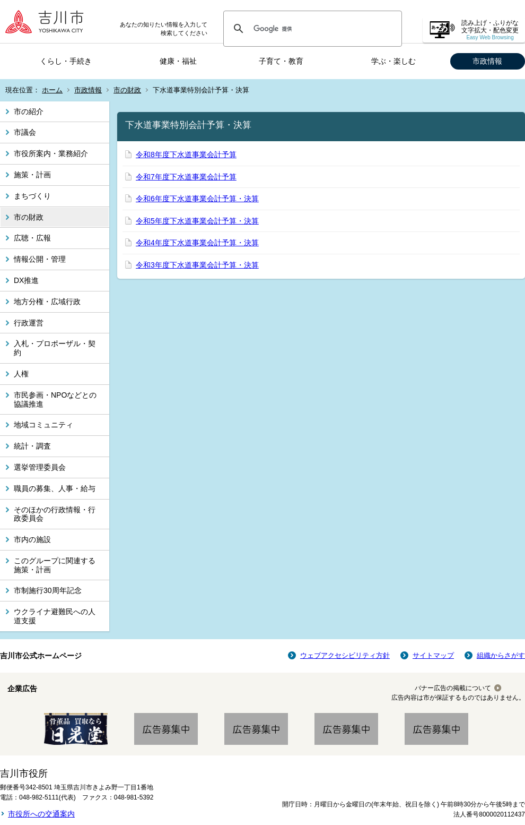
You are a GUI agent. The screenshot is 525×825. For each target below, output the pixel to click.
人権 (21, 373)
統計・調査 (32, 446)
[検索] (311, 28)
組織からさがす (501, 655)
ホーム (52, 90)
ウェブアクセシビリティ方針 (345, 655)
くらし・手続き (66, 61)
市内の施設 (32, 539)
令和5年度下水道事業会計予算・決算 (197, 221)
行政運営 (28, 323)
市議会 (25, 132)
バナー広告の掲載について (453, 688)
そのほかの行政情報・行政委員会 (54, 514)
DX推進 (26, 280)
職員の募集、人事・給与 (54, 488)
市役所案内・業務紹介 (51, 153)
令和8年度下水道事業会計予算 (186, 154)
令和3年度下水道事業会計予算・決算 (197, 265)
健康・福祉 (178, 61)
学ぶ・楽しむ (393, 61)
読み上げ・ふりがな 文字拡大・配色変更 (490, 30)
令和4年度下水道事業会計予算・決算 (197, 242)
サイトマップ (433, 655)
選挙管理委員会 (40, 467)
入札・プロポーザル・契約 (54, 348)
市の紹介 (28, 111)
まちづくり (32, 196)
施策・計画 (32, 174)
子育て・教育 (281, 61)
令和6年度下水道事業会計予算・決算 (197, 198)
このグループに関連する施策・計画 (54, 565)
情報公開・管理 (40, 259)
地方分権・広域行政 (47, 301)
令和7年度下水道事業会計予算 (186, 177)
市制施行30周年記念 (48, 590)
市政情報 (487, 61)
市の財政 (127, 90)
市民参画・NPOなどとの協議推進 (55, 399)
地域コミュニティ (43, 424)
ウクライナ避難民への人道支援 (54, 616)
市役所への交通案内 (41, 814)
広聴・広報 (32, 238)
